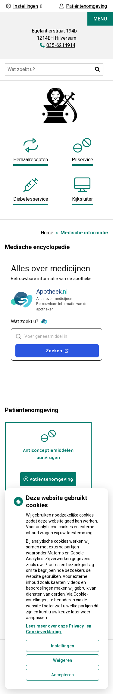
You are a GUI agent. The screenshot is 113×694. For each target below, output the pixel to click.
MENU (100, 19)
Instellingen (62, 645)
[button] (97, 69)
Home (47, 233)
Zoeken (57, 350)
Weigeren (62, 660)
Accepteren (62, 674)
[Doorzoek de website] (54, 69)
